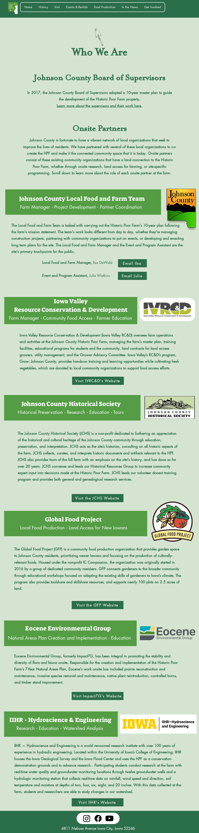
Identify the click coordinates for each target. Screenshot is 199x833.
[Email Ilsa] (132, 263)
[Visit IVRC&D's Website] (98, 381)
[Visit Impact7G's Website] (97, 696)
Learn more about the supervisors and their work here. (99, 105)
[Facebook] (98, 818)
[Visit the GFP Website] (97, 605)
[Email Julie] (132, 276)
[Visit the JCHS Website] (97, 498)
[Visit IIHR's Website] (97, 802)
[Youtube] (109, 818)
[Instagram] (86, 818)
